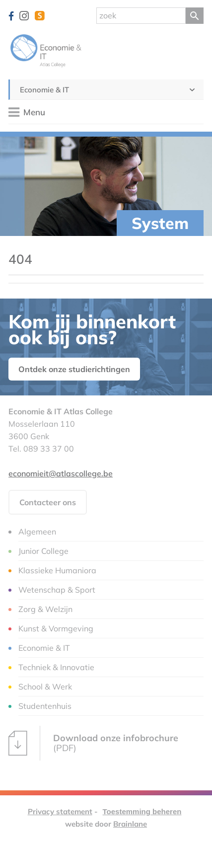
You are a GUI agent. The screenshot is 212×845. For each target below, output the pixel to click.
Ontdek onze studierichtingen (74, 369)
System (160, 223)
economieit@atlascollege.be (60, 473)
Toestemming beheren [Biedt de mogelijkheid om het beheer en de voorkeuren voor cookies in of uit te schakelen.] (142, 811)
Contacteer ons (47, 502)
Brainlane (130, 824)
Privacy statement (60, 811)
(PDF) (93, 743)
